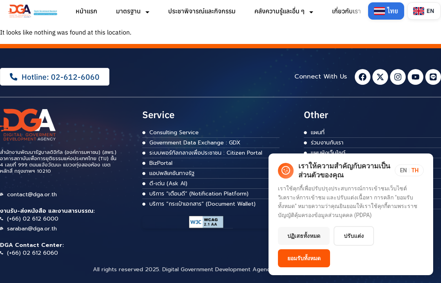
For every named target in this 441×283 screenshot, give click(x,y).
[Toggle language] (409, 170)
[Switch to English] (424, 11)
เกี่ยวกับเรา (351, 11)
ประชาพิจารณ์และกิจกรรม (202, 11)
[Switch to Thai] (386, 11)
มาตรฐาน (132, 11)
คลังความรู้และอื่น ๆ (283, 11)
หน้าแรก (86, 11)
